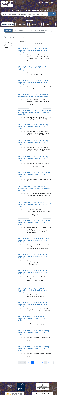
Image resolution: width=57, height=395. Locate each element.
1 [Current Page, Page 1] (32, 362)
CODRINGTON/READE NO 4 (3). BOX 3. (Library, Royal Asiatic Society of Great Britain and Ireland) (34, 222)
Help (41, 2)
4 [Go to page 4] (40, 362)
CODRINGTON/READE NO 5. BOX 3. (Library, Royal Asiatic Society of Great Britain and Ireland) (33, 256)
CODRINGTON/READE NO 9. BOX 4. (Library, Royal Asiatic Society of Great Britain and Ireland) (33, 318)
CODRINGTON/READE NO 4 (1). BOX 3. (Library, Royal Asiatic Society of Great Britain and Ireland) (34, 174)
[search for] (24, 14)
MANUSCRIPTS (8, 24)
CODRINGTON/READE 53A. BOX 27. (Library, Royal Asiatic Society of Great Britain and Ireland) (33, 50)
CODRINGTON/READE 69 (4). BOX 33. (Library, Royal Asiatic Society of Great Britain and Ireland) (34, 82)
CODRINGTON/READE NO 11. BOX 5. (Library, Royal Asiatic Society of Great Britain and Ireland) (33, 348)
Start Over (8, 30)
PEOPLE (35, 24)
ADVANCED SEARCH (28, 17)
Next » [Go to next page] (28, 362)
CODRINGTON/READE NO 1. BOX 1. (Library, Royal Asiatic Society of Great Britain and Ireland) (33, 126)
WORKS (21, 24)
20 (38, 43)
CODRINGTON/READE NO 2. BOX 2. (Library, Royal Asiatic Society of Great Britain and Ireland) (33, 142)
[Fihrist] (8, 4)
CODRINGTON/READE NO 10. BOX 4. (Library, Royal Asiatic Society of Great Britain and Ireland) (33, 332)
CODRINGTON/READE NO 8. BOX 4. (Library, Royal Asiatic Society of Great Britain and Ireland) (33, 304)
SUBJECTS (49, 24)
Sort (39, 41)
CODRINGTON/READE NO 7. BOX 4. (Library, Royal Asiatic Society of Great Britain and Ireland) (33, 290)
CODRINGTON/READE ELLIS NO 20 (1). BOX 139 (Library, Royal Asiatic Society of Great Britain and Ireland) (34, 112)
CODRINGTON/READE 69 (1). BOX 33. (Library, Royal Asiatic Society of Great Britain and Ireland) (34, 68)
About (46, 2)
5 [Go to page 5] (42, 362)
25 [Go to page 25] (48, 362)
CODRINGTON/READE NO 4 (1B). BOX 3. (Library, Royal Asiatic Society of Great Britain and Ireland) (34, 188)
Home (53, 2)
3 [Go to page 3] (37, 362)
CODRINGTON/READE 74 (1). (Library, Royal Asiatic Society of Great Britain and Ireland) (33, 95)
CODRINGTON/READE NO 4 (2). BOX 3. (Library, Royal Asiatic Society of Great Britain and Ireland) (34, 204)
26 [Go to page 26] (52, 362)
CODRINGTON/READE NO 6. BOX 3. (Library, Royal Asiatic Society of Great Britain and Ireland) (33, 272)
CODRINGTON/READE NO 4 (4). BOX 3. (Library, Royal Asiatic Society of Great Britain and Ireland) (34, 240)
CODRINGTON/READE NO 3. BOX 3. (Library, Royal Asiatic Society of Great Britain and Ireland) (33, 158)
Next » (20, 43)
